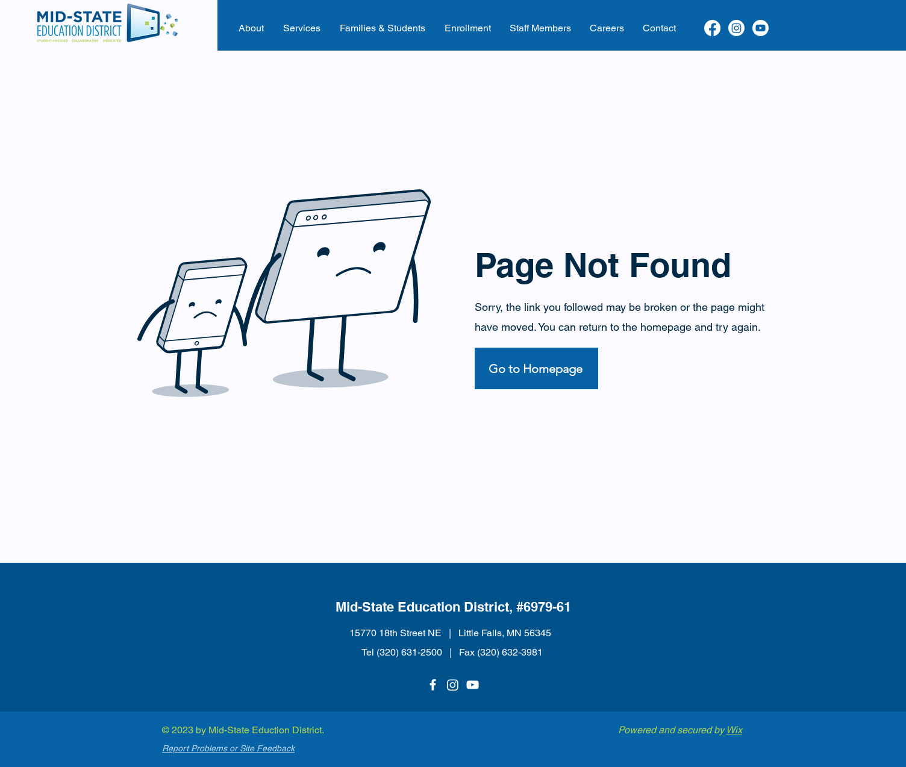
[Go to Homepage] (536, 368)
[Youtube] (760, 28)
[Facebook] (712, 28)
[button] (251, 28)
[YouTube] (472, 684)
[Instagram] (736, 28)
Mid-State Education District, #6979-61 (453, 607)
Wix (734, 730)
